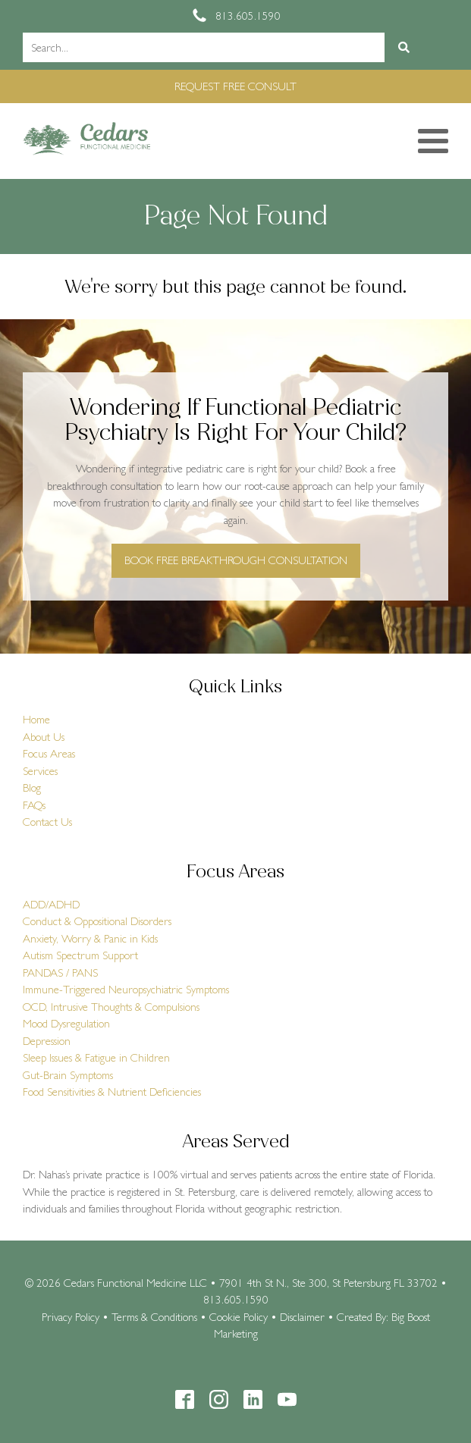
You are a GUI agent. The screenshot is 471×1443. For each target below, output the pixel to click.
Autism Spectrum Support (80, 955)
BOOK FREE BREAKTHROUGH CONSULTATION (235, 560)
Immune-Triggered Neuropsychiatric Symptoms (126, 989)
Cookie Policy (238, 1316)
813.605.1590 (235, 1299)
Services (40, 770)
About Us (43, 736)
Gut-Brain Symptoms (68, 1074)
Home (36, 719)
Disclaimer (302, 1316)
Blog (32, 787)
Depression (47, 1040)
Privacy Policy (70, 1316)
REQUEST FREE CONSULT (235, 86)
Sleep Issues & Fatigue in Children (96, 1057)
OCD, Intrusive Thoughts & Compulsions (111, 1006)
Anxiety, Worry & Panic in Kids (90, 938)
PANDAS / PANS (60, 972)
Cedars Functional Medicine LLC (135, 1282)
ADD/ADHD (51, 904)
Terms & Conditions (154, 1316)
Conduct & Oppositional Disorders (97, 920)
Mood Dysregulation (66, 1023)
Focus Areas (49, 753)
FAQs (34, 804)
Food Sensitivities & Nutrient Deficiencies (112, 1091)
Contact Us (47, 821)
